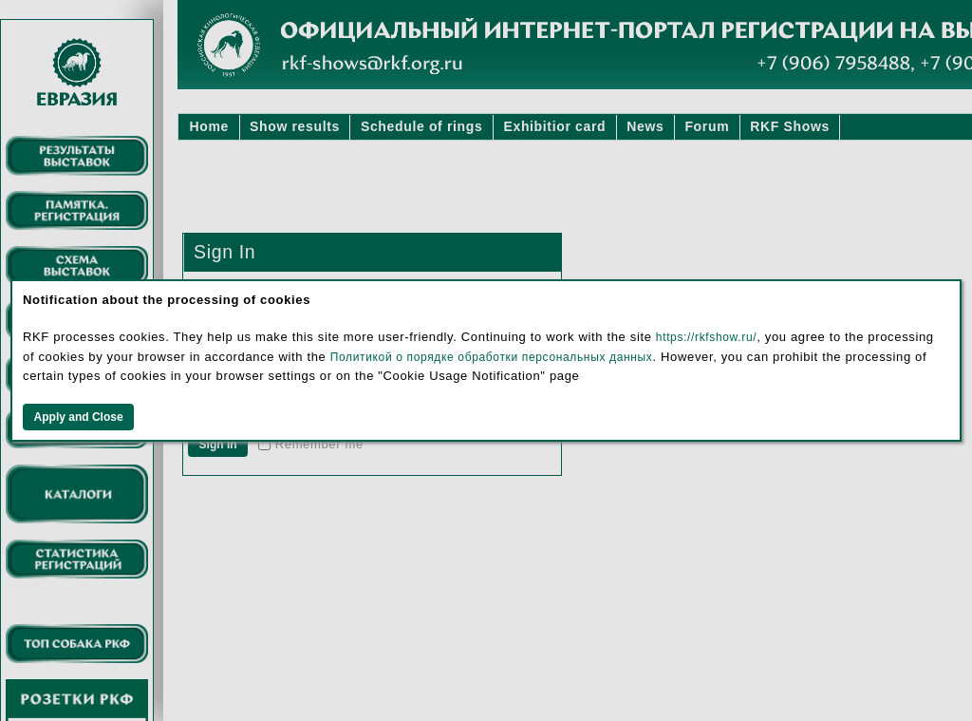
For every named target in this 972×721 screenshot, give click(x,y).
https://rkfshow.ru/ (706, 337)
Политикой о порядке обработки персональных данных (491, 357)
